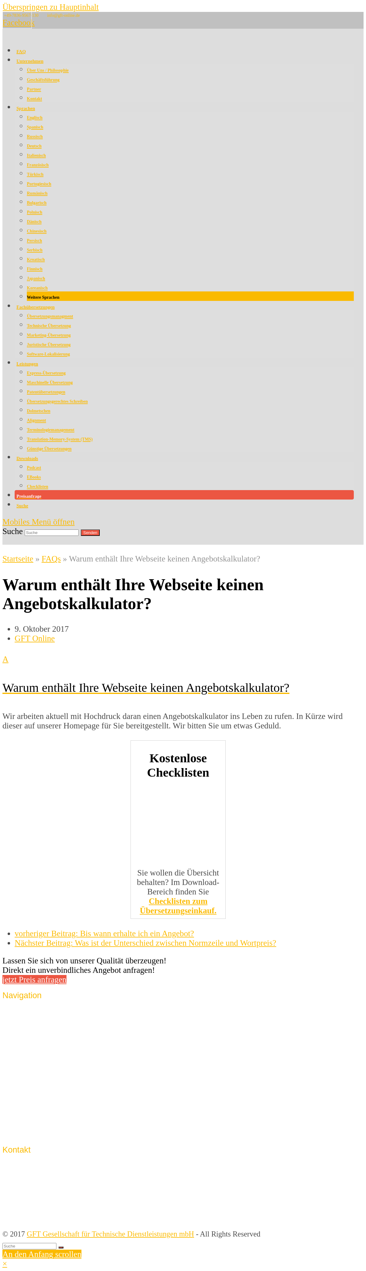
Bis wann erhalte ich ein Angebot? (104, 933)
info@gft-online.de (63, 15)
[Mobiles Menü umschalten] (38, 521)
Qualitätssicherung (42, 1025)
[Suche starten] (61, 1247)
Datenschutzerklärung (47, 1108)
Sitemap (27, 1131)
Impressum (31, 1097)
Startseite (17, 558)
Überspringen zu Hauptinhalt (50, 7)
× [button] (4, 1263)
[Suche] (29, 1246)
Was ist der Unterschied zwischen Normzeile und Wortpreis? (145, 943)
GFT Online (35, 638)
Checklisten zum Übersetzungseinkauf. (178, 906)
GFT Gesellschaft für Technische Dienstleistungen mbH (110, 1234)
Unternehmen (35, 1014)
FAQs (51, 558)
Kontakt (27, 1085)
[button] (178, 673)
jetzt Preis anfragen (34, 979)
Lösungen (29, 1048)
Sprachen (28, 1037)
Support (26, 1119)
